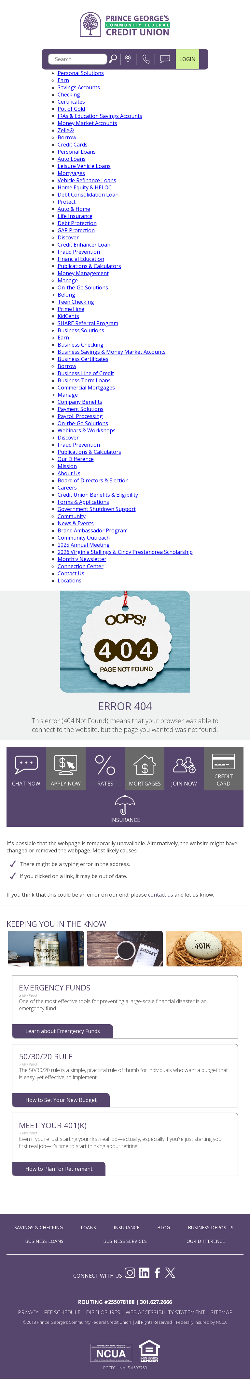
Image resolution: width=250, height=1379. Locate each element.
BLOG (163, 1228)
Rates (105, 783)
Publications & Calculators (89, 266)
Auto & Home (74, 209)
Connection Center (81, 566)
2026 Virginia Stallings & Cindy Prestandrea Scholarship (125, 552)
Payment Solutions (81, 409)
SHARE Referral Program (88, 323)
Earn (63, 80)
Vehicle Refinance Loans (87, 180)
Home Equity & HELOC (85, 187)
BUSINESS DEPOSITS (210, 1228)
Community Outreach (84, 538)
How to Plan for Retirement (58, 1169)
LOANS (88, 1228)
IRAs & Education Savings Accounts (100, 116)
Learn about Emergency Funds (62, 1031)
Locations (69, 580)
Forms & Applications (83, 502)
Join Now (184, 783)
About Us (69, 473)
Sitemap (221, 1312)
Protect (67, 202)
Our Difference (76, 459)
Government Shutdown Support (97, 509)
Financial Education (81, 259)
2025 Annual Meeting (84, 545)
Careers (67, 488)
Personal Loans (77, 152)
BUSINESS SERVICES (125, 1241)
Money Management (83, 273)
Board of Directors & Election (93, 480)
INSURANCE (126, 1228)
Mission (67, 466)
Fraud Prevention (79, 252)
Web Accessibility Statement (165, 1312)
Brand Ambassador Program (93, 530)
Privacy (28, 1312)
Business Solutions (81, 330)
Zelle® (66, 130)
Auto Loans (72, 159)
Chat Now (26, 783)
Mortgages (71, 173)
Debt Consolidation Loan (88, 194)
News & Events (76, 523)
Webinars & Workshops (87, 430)
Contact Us (71, 573)
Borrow (67, 137)
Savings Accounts (79, 87)
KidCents (68, 316)
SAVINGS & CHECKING (38, 1228)
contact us (160, 895)
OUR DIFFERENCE (206, 1241)
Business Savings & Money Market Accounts (112, 352)
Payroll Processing (80, 416)
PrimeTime (71, 309)
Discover (68, 237)
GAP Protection (76, 230)
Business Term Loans (84, 380)
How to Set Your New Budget (61, 1100)
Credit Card (224, 780)
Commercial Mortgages (86, 387)
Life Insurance (75, 216)
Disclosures (103, 1312)
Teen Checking (76, 302)
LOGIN (187, 59)
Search (113, 59)
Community (72, 516)
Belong (66, 295)
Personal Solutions (81, 73)
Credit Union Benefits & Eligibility (98, 495)
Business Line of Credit (86, 373)
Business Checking (81, 345)
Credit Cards (73, 144)
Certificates (71, 102)
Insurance (125, 820)
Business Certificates (83, 359)
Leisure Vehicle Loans (84, 166)
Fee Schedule (62, 1312)
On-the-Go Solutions (83, 287)
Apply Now (66, 783)
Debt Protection (77, 223)
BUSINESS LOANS (44, 1241)
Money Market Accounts (87, 123)
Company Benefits (80, 402)
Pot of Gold (71, 109)
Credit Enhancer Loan (84, 245)
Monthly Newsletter (82, 559)
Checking (69, 94)
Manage (68, 280)
